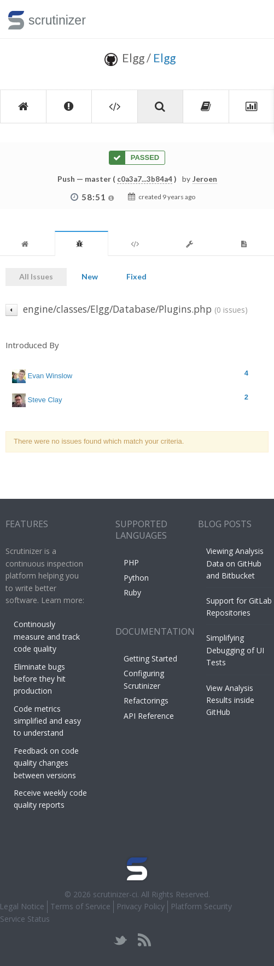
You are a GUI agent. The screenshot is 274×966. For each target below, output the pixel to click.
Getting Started (150, 658)
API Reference (149, 716)
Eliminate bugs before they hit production (40, 678)
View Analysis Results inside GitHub (230, 700)
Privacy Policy (140, 906)
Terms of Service (80, 906)
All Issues (36, 276)
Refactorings (146, 700)
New (89, 276)
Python (136, 578)
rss (144, 940)
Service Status (25, 919)
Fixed (136, 276)
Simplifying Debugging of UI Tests (235, 650)
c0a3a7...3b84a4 (144, 179)
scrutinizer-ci (115, 894)
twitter (120, 940)
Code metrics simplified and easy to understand (47, 720)
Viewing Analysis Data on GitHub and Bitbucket (235, 563)
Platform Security (201, 906)
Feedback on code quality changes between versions (46, 763)
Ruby (132, 592)
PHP (131, 562)
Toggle (253, 19)
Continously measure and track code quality (47, 636)
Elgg (164, 57)
